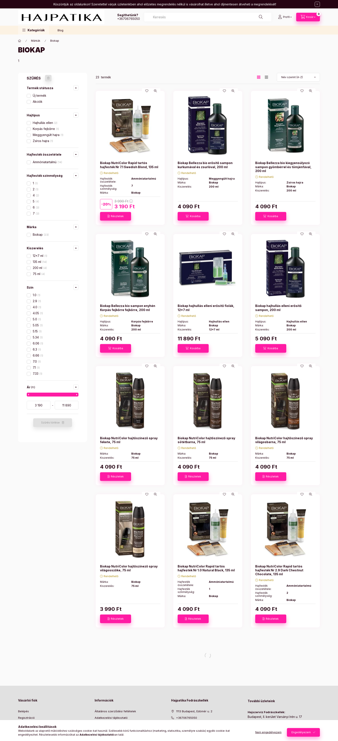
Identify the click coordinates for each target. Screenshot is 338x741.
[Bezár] (317, 4)
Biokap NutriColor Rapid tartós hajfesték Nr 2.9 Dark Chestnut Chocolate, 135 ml (279, 570)
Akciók (37, 101)
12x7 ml (40, 256)
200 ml (40, 268)
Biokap (41, 234)
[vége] (66, 405)
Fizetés (99, 724)
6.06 (38, 343)
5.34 (38, 337)
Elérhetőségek (104, 737)
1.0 (36, 295)
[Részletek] (115, 216)
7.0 (37, 361)
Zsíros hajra (43, 141)
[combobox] (207, 17)
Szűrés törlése (50, 422)
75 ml (39, 274)
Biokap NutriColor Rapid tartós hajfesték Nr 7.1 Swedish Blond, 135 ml (129, 165)
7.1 (36, 367)
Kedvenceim (26, 737)
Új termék (39, 95)
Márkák (35, 40)
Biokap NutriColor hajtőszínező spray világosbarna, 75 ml (284, 440)
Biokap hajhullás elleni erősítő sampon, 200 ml (278, 307)
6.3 (37, 349)
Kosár (22, 731)
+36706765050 (128, 19)
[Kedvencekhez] (146, 90)
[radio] (266, 77)
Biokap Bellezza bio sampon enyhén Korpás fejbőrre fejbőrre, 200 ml (127, 307)
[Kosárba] (193, 216)
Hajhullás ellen (45, 123)
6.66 (38, 355)
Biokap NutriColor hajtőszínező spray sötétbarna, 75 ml (206, 440)
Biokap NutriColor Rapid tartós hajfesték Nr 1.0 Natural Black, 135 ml (206, 568)
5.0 (37, 319)
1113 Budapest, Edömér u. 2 (194, 711)
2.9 (37, 301)
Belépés (23, 711)
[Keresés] (261, 17)
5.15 (37, 331)
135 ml (40, 262)
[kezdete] (38, 405)
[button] (33, 30)
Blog (60, 30)
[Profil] (285, 17)
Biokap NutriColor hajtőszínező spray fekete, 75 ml (129, 440)
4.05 (38, 313)
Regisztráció (26, 717)
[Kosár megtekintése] (308, 17)
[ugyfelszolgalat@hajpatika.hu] (197, 724)
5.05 (38, 325)
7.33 (37, 373)
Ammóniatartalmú (47, 162)
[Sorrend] (298, 77)
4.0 (37, 307)
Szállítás (100, 731)
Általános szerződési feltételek (115, 711)
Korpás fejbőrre (46, 129)
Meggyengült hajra (48, 135)
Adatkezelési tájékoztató (111, 717)
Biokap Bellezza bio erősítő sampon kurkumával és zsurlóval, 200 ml (205, 165)
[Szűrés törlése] (48, 78)
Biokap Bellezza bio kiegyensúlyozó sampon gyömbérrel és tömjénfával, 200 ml (283, 166)
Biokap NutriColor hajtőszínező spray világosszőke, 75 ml (129, 568)
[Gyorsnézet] (155, 90)
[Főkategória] (19, 41)
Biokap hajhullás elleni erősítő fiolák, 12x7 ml (206, 307)
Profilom (23, 724)
